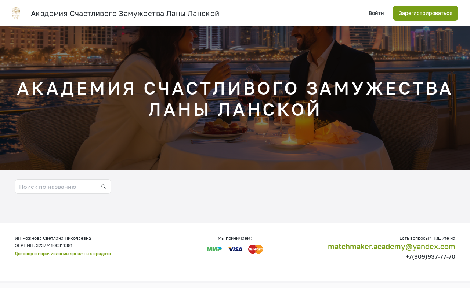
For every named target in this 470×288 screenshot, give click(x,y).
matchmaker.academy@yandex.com (391, 246)
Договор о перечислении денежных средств (63, 253)
